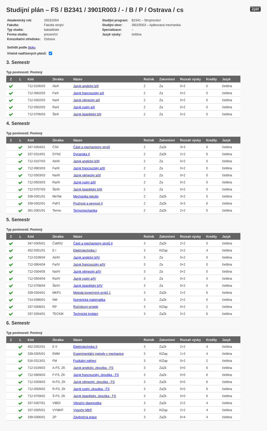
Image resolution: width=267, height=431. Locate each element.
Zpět (255, 9)
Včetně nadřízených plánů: (27, 53)
